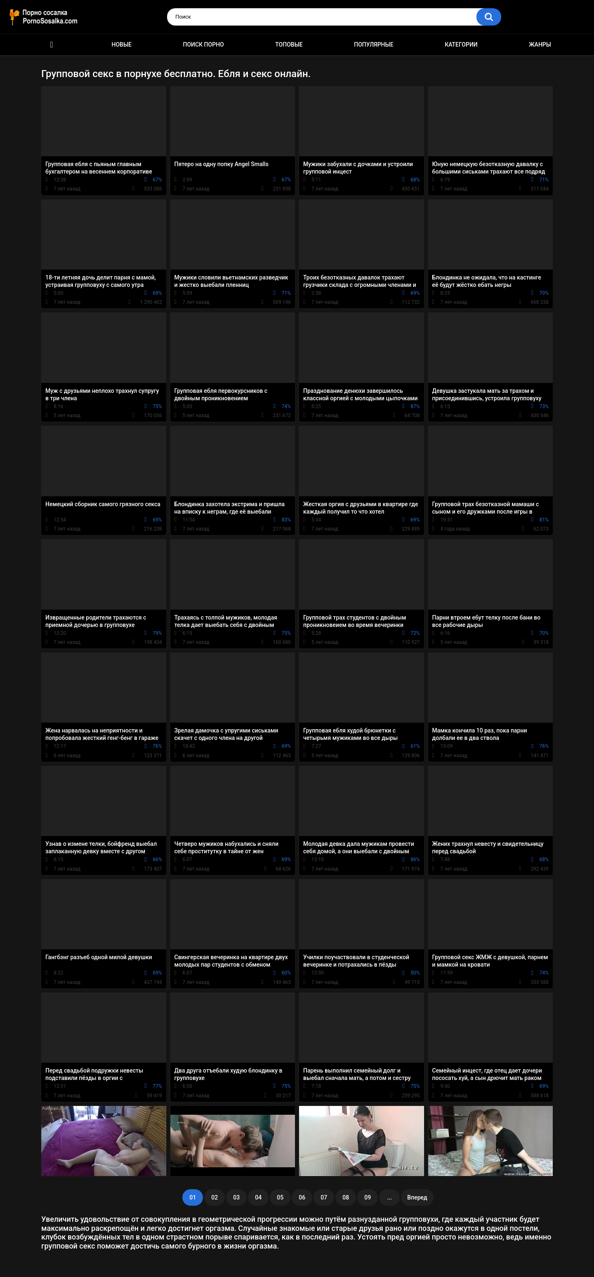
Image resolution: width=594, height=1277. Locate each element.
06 (302, 1197)
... (389, 1197)
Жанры (540, 44)
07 (324, 1197)
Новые (122, 44)
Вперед (417, 1197)
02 (214, 1197)
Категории (461, 44)
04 (258, 1197)
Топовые (288, 44)
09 (367, 1197)
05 (280, 1197)
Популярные (373, 44)
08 (345, 1197)
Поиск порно (203, 44)
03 (236, 1197)
